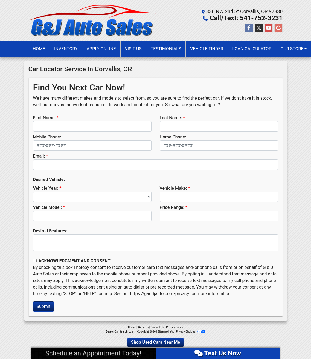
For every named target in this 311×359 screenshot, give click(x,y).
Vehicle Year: (46, 188)
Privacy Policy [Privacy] (174, 327)
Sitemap (163, 331)
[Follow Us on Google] (278, 28)
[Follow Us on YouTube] (268, 28)
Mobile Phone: (47, 137)
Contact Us (157, 327)
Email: (39, 156)
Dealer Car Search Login (120, 331)
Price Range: (172, 207)
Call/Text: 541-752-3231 (246, 18)
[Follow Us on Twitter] (259, 28)
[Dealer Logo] (92, 20)
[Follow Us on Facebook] (249, 28)
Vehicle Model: (47, 207)
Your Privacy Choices (187, 331)
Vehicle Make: (173, 188)
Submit (43, 306)
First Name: (44, 117)
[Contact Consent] (35, 260)
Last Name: (171, 117)
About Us (143, 327)
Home (131, 327)
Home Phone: (173, 137)
